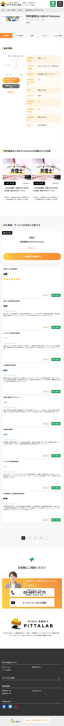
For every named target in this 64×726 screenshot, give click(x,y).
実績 (32, 35)
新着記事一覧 (6, 691)
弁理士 (20, 10)
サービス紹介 (19, 35)
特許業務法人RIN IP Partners (34, 10)
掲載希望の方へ (37, 667)
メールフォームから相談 (34, 602)
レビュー (45, 35)
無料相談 (52, 5)
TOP (3, 10)
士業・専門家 (11, 10)
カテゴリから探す (8, 678)
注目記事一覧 (36, 691)
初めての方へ (6, 667)
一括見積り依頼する (32, 256)
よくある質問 (6, 670)
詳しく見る (55, 295)
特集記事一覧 (6, 693)
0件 (43, 20)
